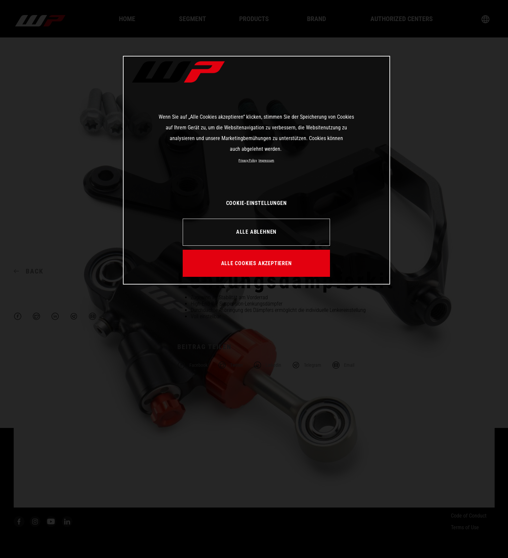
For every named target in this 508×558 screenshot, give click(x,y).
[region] (256, 170)
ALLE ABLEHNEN (256, 232)
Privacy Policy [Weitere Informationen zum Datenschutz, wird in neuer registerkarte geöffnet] (247, 160)
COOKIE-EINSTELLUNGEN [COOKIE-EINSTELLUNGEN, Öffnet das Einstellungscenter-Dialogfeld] (256, 203)
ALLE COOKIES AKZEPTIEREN (256, 263)
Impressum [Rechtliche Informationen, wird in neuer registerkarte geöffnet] (266, 160)
